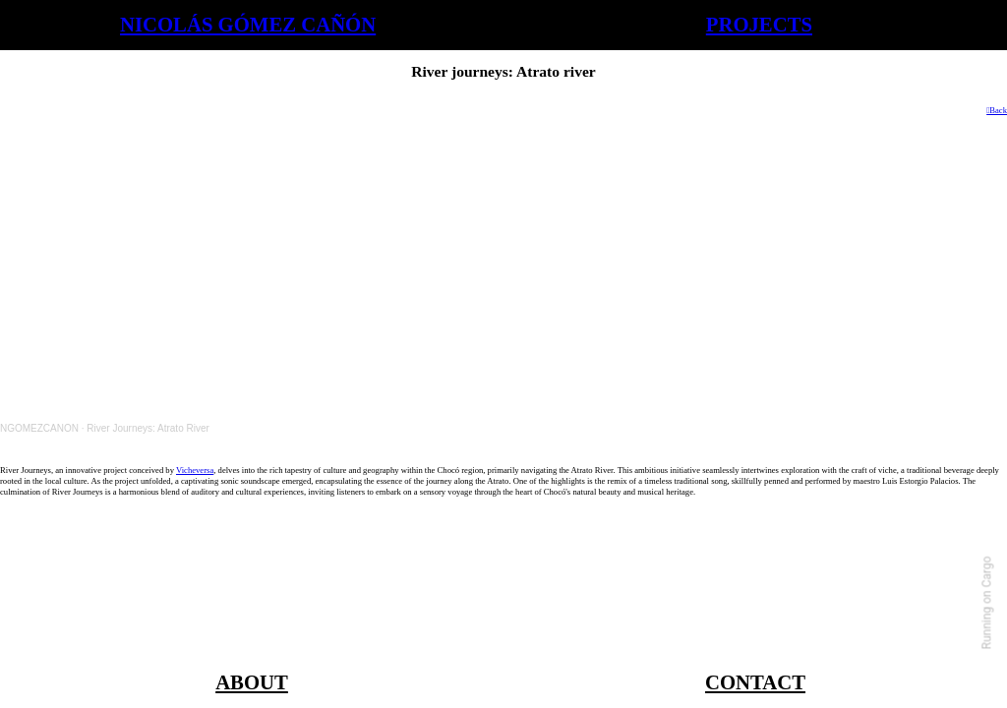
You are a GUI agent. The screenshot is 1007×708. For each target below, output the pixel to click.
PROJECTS (759, 24)
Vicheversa (194, 470)
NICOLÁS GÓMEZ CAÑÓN (248, 24)
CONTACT (755, 682)
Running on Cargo (987, 603)
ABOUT (251, 682)
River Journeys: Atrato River (148, 428)
